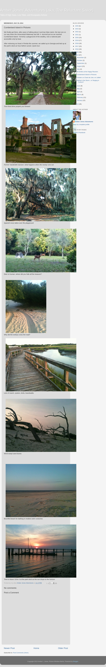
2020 (77, 37)
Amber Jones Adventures (84, 121)
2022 (77, 31)
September (81, 63)
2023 (77, 29)
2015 (77, 52)
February (80, 97)
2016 (77, 49)
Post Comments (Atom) (20, 653)
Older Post (63, 648)
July (78, 69)
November (80, 57)
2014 (77, 55)
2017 (77, 46)
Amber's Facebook (79, 132)
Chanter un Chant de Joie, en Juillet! (89, 77)
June (79, 86)
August (79, 66)
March (79, 94)
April (78, 91)
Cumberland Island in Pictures (87, 74)
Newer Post (9, 648)
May (78, 89)
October (80, 60)
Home (36, 648)
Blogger (75, 661)
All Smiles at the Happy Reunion (87, 71)
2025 (77, 26)
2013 (77, 104)
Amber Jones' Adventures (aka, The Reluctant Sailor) (47, 10)
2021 (77, 34)
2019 (77, 40)
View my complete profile (81, 124)
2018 (77, 43)
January (80, 100)
